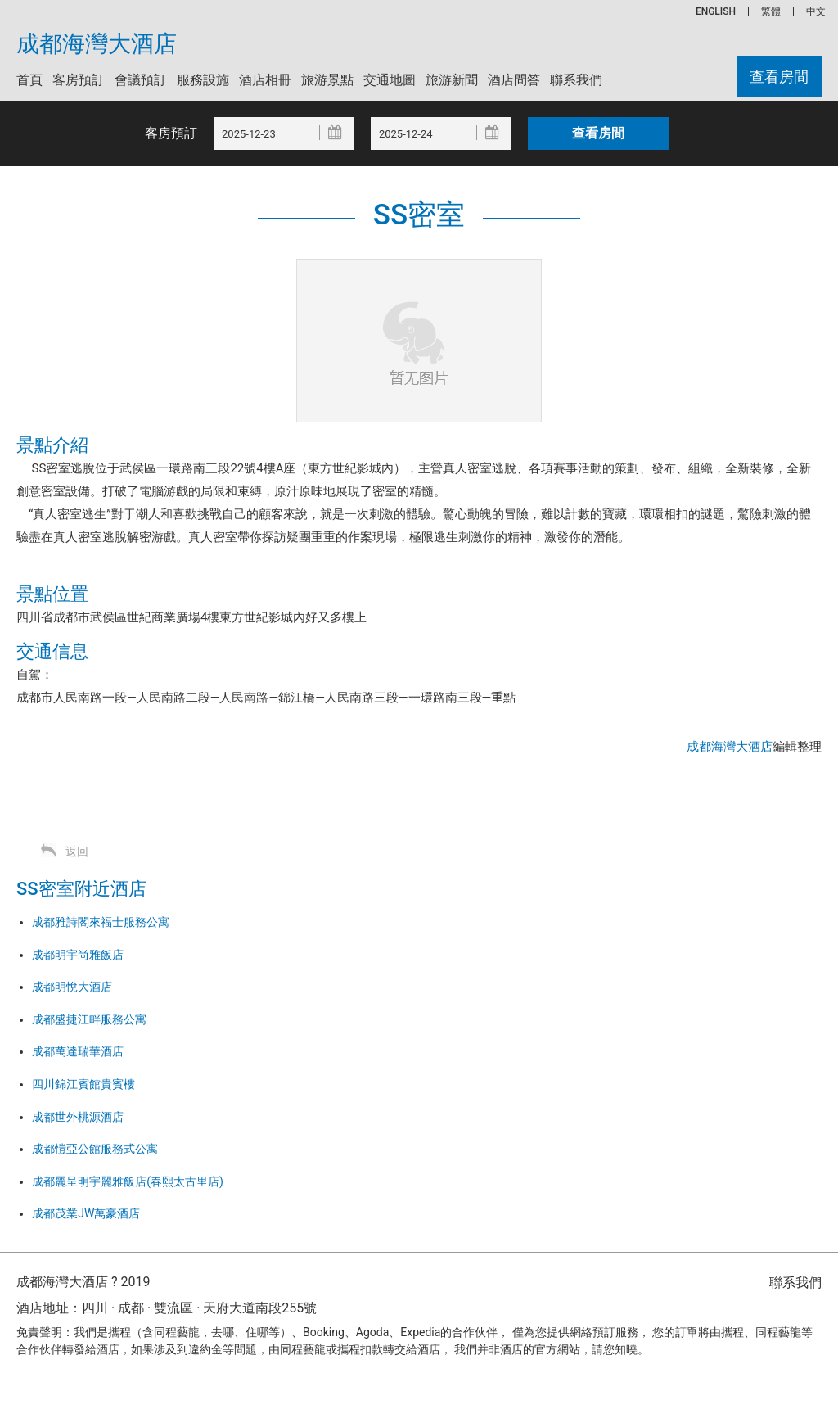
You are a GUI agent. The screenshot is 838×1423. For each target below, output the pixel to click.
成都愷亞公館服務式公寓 (95, 1148)
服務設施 (203, 80)
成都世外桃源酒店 (78, 1116)
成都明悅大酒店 (72, 986)
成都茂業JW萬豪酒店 (86, 1213)
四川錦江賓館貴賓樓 (83, 1084)
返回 (76, 851)
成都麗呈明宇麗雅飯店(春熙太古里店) (127, 1181)
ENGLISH (716, 11)
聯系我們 (576, 80)
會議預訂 (141, 80)
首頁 (29, 80)
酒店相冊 (265, 80)
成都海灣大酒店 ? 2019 (83, 1282)
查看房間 (779, 76)
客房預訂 (78, 80)
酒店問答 (514, 80)
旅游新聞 (452, 80)
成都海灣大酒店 (96, 44)
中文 (816, 11)
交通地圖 (389, 80)
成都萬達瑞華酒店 (78, 1051)
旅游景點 (327, 80)
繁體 (771, 11)
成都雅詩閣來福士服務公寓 (100, 921)
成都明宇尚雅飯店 (78, 954)
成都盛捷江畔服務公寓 (89, 1019)
